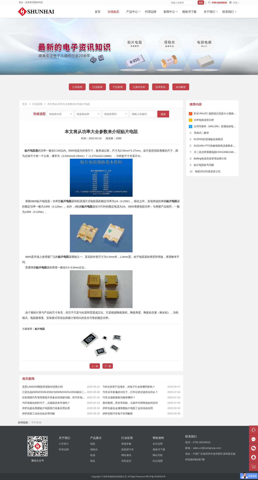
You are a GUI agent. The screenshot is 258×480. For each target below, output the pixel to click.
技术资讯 (161, 87)
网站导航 (158, 455)
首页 (98, 11)
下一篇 (107, 366)
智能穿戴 (126, 443)
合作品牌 (158, 443)
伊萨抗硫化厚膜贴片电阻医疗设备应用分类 (46, 408)
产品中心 (133, 11)
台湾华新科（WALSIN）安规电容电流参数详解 (217, 126)
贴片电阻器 (31, 150)
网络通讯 (126, 455)
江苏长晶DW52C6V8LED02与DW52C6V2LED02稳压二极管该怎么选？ (62, 392)
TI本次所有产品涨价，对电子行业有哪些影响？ (129, 386)
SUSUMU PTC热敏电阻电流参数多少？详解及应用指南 (222, 145)
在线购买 (113, 11)
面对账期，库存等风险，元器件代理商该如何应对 (130, 402)
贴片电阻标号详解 (201, 165)
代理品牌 (150, 11)
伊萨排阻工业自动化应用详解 (38, 413)
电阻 (92, 443)
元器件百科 (139, 87)
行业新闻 (97, 87)
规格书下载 (189, 11)
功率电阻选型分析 (201, 120)
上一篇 (95, 366)
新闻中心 (171, 11)
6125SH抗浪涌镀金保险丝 (206, 139)
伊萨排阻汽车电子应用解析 (118, 413)
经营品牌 (64, 449)
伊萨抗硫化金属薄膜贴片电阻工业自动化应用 (128, 408)
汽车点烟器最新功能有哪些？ (119, 397)
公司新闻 (77, 87)
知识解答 (181, 87)
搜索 (201, 2)
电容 (92, 460)
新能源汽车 (127, 449)
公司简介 (64, 443)
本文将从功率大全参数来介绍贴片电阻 (68, 104)
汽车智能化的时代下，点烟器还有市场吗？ (46, 402)
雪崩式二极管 (199, 133)
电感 (92, 455)
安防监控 (126, 460)
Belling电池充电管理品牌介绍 (207, 158)
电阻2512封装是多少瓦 (205, 171)
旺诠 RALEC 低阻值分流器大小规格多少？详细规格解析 (222, 113)
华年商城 (36, 422)
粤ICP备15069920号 (155, 476)
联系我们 (229, 11)
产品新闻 (118, 87)
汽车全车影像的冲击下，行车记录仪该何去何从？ (130, 392)
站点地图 (158, 460)
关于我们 (211, 11)
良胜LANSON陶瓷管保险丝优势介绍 (42, 386)
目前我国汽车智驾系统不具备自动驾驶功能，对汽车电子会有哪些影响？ (62, 397)
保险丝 (94, 449)
